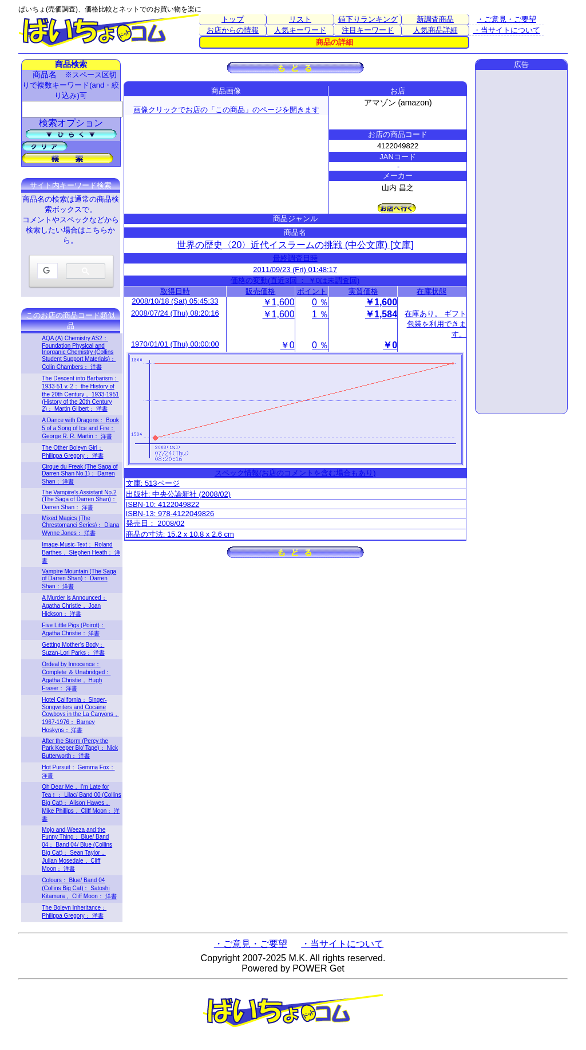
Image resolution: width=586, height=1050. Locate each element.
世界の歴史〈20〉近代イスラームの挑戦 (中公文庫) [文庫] (295, 245)
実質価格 (363, 291)
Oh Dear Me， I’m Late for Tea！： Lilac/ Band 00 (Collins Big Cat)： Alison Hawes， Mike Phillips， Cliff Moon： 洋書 (81, 803)
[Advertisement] (521, 242)
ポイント (312, 291)
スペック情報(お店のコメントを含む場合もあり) (295, 473)
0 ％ (320, 302)
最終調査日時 (295, 258)
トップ (232, 19)
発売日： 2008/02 (155, 523)
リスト (300, 19)
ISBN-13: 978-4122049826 (170, 513)
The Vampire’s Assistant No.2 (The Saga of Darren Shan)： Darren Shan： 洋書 (79, 499)
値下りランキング (368, 19)
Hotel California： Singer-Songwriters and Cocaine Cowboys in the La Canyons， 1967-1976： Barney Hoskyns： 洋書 (80, 715)
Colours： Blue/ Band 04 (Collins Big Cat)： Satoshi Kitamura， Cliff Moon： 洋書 (79, 888)
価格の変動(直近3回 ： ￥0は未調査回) (295, 280)
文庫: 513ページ (153, 483)
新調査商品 (435, 19)
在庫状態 (431, 291)
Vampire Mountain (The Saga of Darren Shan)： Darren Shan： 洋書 (79, 578)
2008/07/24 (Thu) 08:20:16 (175, 313)
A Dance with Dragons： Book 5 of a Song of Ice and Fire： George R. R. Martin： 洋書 (80, 428)
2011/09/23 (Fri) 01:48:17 (295, 269)
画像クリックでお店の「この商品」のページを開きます (226, 109)
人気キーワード (300, 30)
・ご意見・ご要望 (506, 19)
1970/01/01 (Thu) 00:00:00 (175, 344)
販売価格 (260, 291)
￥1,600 (279, 302)
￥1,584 (381, 314)
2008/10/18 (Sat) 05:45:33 (175, 301)
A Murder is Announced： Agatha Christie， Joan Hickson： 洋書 (74, 606)
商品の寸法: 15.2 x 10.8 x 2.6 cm (180, 534)
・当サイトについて (506, 30)
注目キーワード (368, 30)
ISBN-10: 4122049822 (163, 504)
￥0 (287, 345)
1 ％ (320, 314)
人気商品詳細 (435, 30)
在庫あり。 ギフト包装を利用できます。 (435, 324)
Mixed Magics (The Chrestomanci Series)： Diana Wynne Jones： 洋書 (80, 525)
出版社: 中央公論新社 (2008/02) (178, 494)
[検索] (46, 271)
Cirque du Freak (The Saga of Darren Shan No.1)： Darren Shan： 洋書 (79, 474)
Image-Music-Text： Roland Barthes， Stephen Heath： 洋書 (81, 552)
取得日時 (175, 291)
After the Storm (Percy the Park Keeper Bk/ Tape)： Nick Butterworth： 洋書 (80, 748)
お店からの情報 (233, 30)
